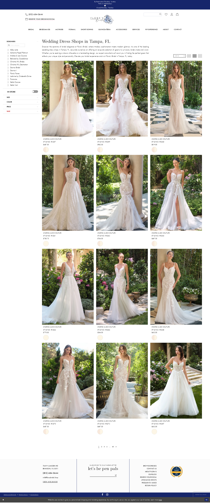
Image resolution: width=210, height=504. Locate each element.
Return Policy (151, 487)
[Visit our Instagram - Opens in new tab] (107, 496)
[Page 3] (104, 448)
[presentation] (35, 94)
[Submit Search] (160, 16)
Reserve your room (148, 479)
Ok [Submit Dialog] (206, 501)
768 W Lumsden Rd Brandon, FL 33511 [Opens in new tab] (50, 468)
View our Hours (50, 483)
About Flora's (151, 473)
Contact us (152, 470)
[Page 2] (101, 448)
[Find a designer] (16, 47)
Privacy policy (23, 496)
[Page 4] (107, 448)
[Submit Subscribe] (117, 477)
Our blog (152, 476)
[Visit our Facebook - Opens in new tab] (103, 496)
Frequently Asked (149, 484)
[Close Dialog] (3, 501)
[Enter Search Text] (153, 16)
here (160, 501)
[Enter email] (103, 477)
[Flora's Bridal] (102, 20)
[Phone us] (34, 16)
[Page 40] (114, 448)
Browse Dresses (150, 467)
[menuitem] (34, 16)
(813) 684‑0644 (50, 474)
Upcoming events (149, 481)
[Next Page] (117, 448)
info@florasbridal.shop (50, 479)
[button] (172, 15)
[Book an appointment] (40, 21)
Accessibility (34, 496)
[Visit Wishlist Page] (166, 15)
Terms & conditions (10, 496)
